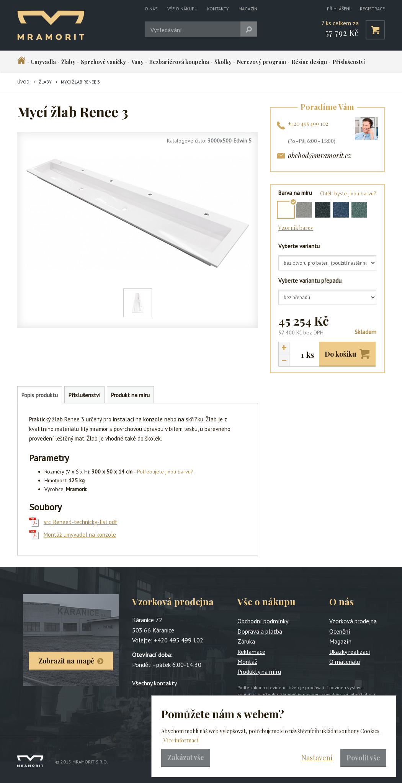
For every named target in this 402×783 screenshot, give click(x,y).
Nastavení (317, 757)
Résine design (309, 62)
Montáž (247, 661)
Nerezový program (261, 62)
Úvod (23, 82)
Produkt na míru (130, 395)
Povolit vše (363, 757)
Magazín (248, 8)
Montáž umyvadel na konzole (80, 534)
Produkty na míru (259, 671)
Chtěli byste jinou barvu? (348, 193)
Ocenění (339, 631)
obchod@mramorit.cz (319, 155)
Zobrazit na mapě (66, 660)
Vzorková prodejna (353, 621)
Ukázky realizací (349, 651)
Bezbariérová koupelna (179, 62)
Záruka (246, 641)
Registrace (372, 8)
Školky (223, 62)
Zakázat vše (185, 757)
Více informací (180, 740)
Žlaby (68, 62)
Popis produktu (39, 395)
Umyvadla (43, 62)
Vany (137, 62)
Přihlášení (338, 8)
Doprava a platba (259, 631)
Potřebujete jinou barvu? (165, 471)
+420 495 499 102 (308, 123)
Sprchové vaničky (103, 62)
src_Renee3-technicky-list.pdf (80, 522)
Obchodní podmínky (262, 621)
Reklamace (251, 651)
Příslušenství (348, 62)
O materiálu (344, 661)
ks (310, 354)
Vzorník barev (295, 227)
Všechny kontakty (154, 683)
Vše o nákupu (182, 8)
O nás (151, 8)
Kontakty (218, 8)
